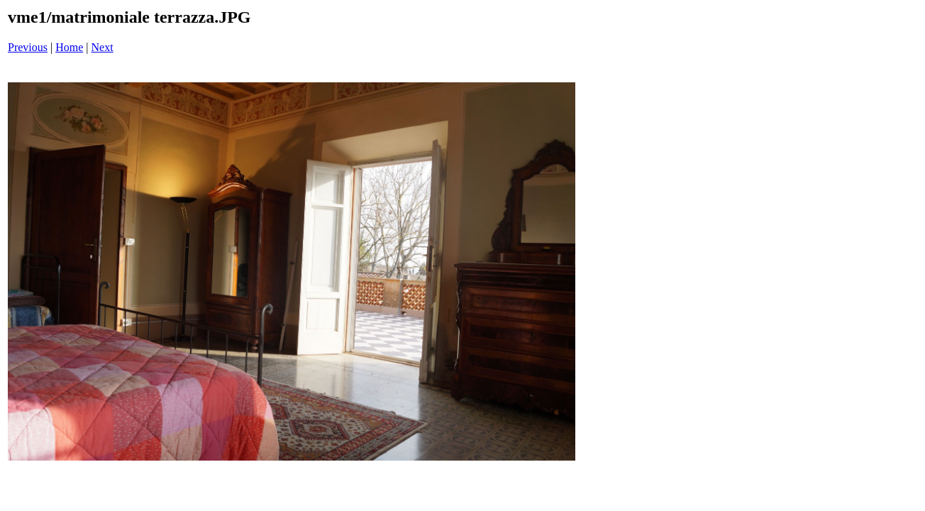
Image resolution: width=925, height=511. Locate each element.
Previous (28, 47)
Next (102, 47)
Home (69, 47)
